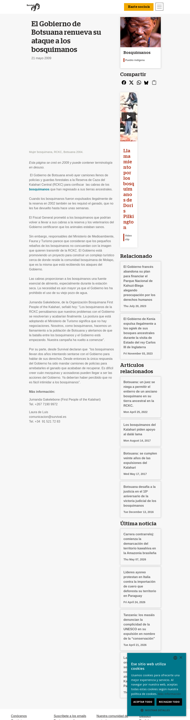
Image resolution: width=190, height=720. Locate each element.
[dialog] (156, 684)
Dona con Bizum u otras (113, 664)
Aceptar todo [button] (142, 702)
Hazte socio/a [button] (139, 6)
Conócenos (19, 654)
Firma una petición (67, 664)
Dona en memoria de (111, 673)
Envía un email (64, 659)
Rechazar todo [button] (169, 702)
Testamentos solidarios (113, 678)
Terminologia (20, 668)
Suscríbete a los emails (70, 654)
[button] (156, 710)
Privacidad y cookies (25, 673)
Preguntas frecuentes (26, 664)
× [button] (180, 657)
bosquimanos (39, 107)
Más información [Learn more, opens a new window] (169, 694)
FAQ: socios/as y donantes (115, 683)
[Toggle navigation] (159, 7)
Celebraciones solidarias (114, 668)
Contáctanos (20, 659)
